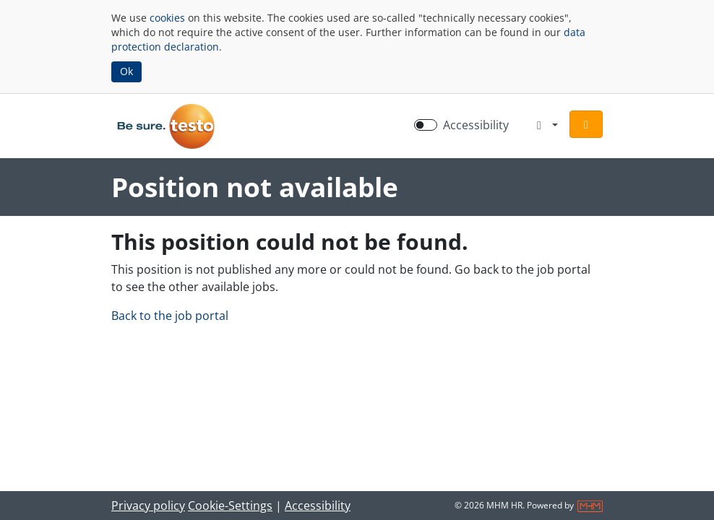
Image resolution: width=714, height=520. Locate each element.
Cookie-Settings (230, 506)
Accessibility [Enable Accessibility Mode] (476, 125)
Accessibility (317, 506)
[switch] (425, 125)
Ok (126, 71)
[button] (586, 124)
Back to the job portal (169, 316)
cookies (167, 18)
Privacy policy (148, 506)
